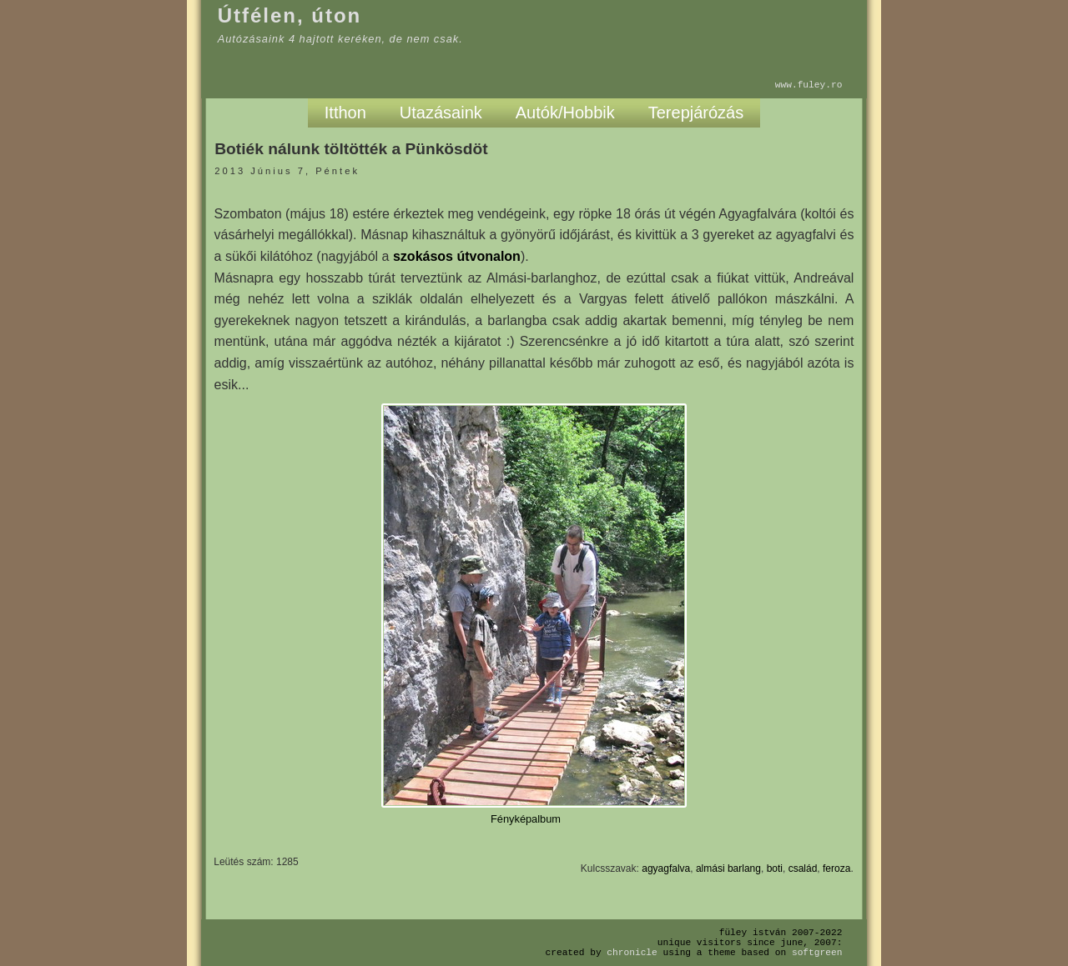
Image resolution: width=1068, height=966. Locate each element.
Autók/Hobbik (565, 112)
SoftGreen (817, 952)
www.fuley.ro (809, 84)
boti (775, 868)
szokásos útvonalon (457, 256)
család (803, 868)
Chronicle (632, 952)
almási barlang (728, 868)
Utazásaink (441, 112)
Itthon (345, 112)
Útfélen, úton (290, 15)
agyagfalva (666, 868)
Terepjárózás (696, 112)
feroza (836, 868)
